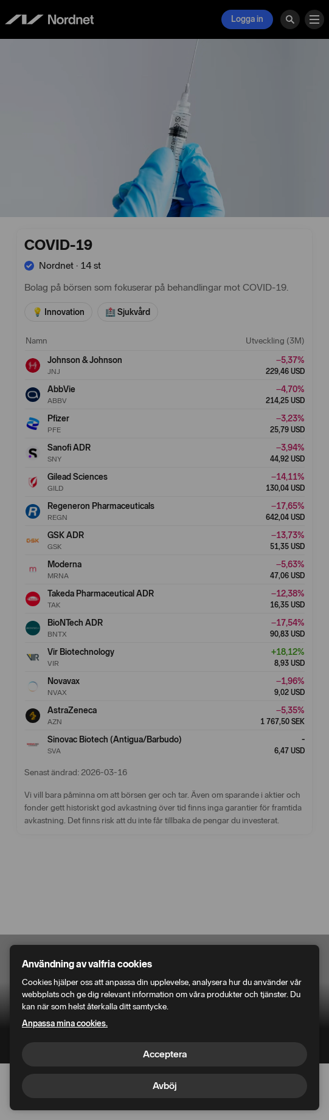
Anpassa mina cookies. (65, 1023)
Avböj (165, 1085)
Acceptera (165, 1054)
